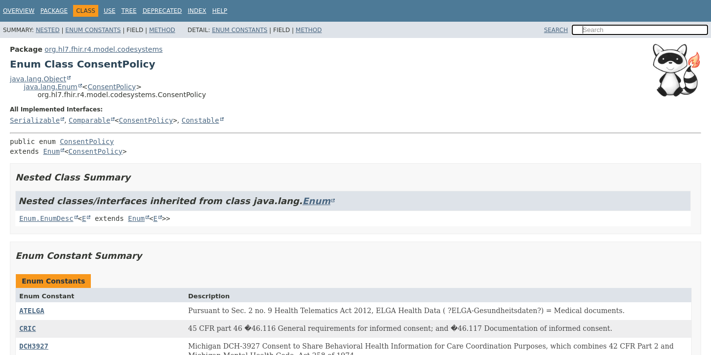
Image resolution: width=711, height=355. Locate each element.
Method (162, 30)
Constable (200, 120)
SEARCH (556, 30)
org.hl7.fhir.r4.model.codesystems (103, 49)
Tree (129, 10)
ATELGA (31, 311)
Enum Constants (92, 30)
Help (220, 10)
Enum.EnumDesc (46, 218)
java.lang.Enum (51, 87)
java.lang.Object (38, 79)
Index (197, 10)
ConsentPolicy (111, 87)
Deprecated (162, 10)
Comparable (89, 120)
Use (110, 10)
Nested (47, 30)
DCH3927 (33, 346)
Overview (19, 10)
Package (54, 10)
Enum (51, 151)
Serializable (35, 120)
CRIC (27, 328)
